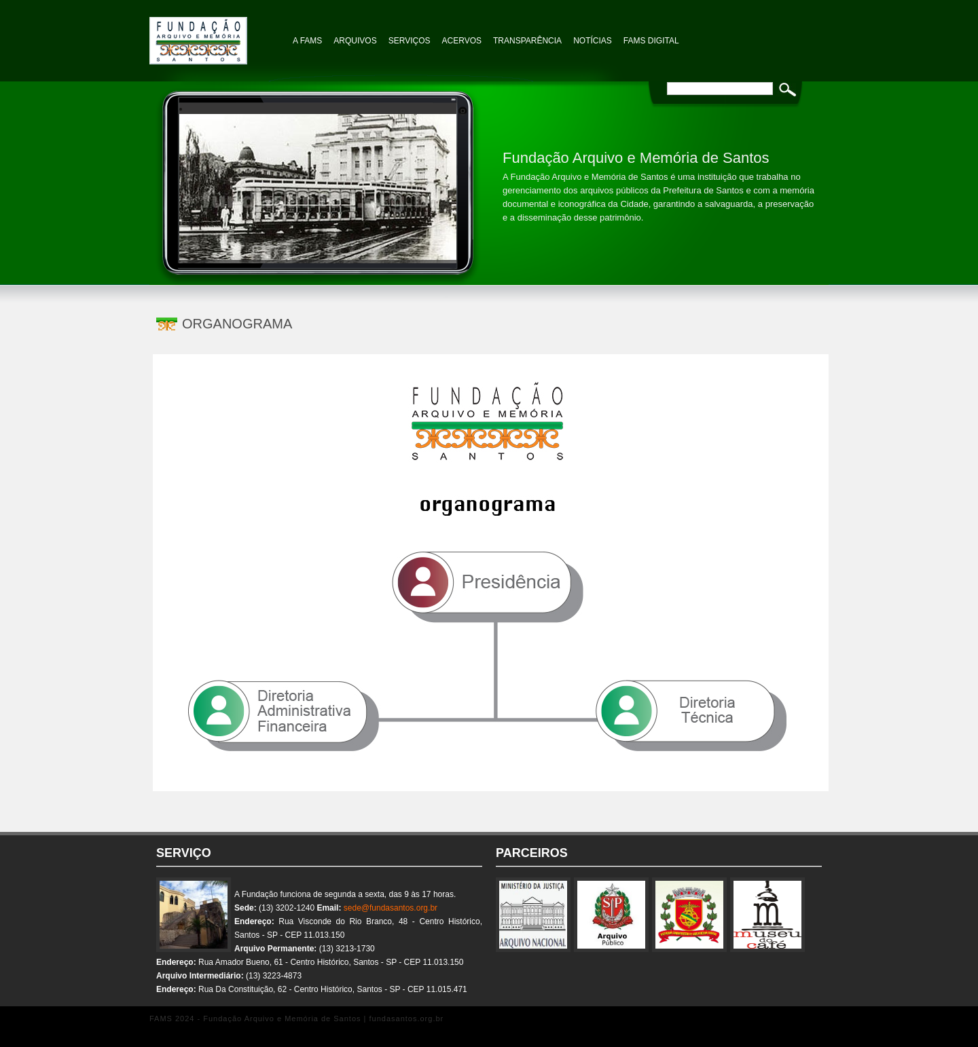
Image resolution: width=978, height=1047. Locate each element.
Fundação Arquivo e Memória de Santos (217, 34)
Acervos (462, 40)
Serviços (409, 40)
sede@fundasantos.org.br (390, 908)
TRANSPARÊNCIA (527, 40)
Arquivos (354, 40)
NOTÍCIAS (592, 40)
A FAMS (307, 40)
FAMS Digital (651, 40)
